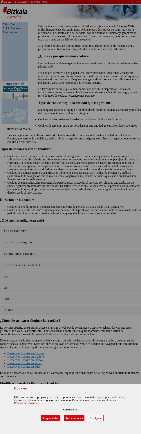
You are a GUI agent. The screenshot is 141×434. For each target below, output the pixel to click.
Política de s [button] (25, 403)
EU (77, 409)
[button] (50, 418)
